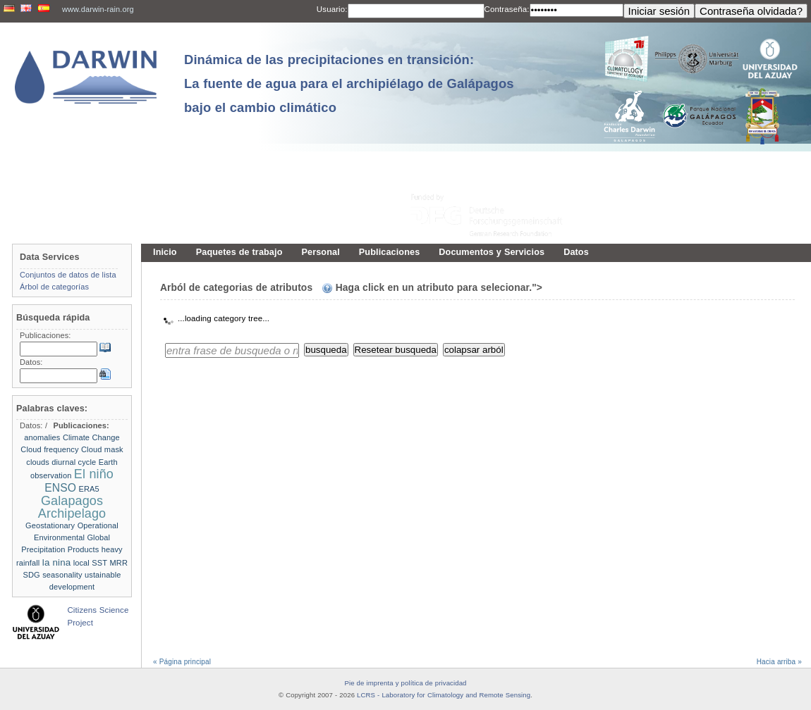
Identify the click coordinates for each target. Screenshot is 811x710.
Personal (320, 252)
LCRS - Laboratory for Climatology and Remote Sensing (443, 695)
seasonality (62, 575)
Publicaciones (389, 252)
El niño (94, 474)
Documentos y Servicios (491, 252)
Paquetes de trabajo (239, 252)
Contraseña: (507, 9)
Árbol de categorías (54, 286)
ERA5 (89, 489)
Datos (576, 252)
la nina (56, 562)
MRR (119, 563)
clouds (37, 462)
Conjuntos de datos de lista (68, 274)
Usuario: (332, 9)
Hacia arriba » (779, 662)
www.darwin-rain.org (98, 9)
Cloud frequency (49, 449)
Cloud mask (102, 449)
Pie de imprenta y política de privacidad (405, 683)
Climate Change (91, 437)
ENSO (60, 488)
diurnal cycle (73, 462)
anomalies (42, 437)
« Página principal (182, 662)
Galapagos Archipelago (72, 507)
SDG (31, 575)
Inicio (165, 252)
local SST (90, 563)
